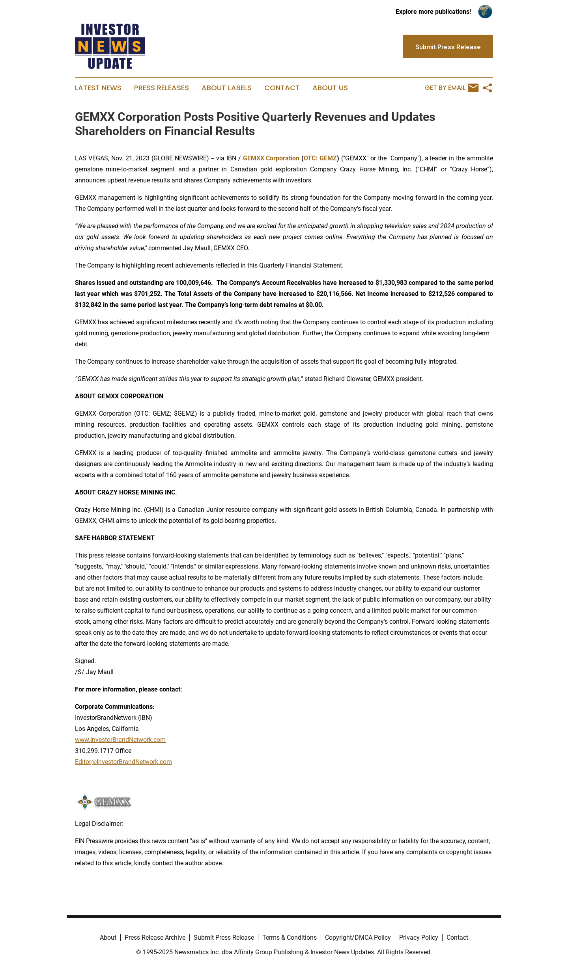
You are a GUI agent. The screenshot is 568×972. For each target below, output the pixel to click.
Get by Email (452, 87)
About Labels (227, 88)
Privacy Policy (418, 937)
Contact (282, 88)
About (108, 937)
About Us (330, 88)
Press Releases (161, 88)
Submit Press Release (224, 937)
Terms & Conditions (289, 937)
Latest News (98, 88)
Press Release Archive (155, 937)
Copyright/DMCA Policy (358, 937)
